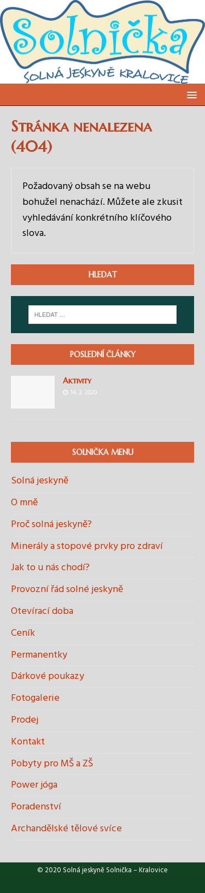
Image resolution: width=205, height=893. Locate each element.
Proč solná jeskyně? (51, 525)
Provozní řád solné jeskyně (67, 590)
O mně (24, 503)
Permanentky (39, 655)
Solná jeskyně (39, 481)
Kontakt (28, 742)
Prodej (24, 720)
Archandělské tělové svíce (66, 829)
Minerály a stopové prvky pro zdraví (87, 546)
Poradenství (36, 807)
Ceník (23, 633)
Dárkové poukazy (47, 676)
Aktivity (77, 381)
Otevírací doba (42, 611)
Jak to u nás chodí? (50, 568)
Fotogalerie (35, 698)
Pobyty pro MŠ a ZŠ (52, 764)
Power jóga (34, 785)
